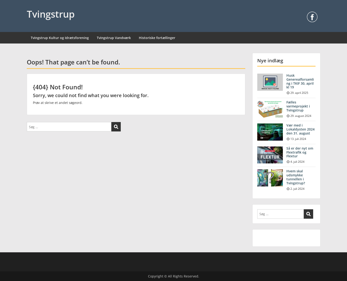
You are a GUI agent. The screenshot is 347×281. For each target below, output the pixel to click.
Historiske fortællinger (157, 38)
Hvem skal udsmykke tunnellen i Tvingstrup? (295, 177)
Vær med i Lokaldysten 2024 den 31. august (300, 129)
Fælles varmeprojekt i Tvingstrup (298, 106)
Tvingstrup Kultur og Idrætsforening (60, 38)
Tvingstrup (51, 14)
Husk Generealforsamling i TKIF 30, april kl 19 (300, 81)
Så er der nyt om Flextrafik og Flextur (299, 152)
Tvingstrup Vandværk (114, 38)
